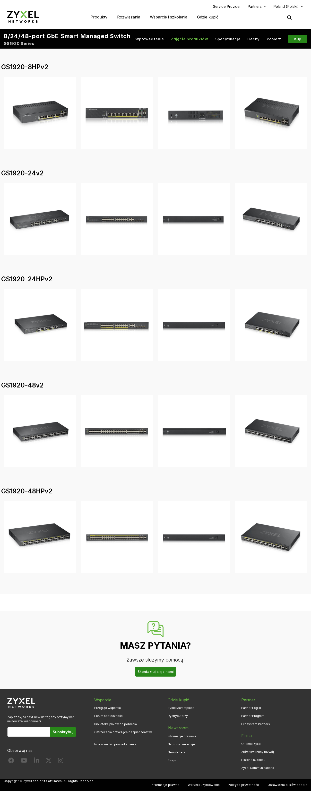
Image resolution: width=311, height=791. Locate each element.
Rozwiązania (128, 17)
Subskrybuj (63, 732)
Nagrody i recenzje (181, 744)
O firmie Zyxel (251, 744)
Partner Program (252, 716)
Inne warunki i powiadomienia (115, 744)
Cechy (253, 39)
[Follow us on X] (49, 762)
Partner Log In (251, 708)
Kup (297, 39)
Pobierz (274, 39)
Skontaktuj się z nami (156, 672)
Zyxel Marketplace (181, 708)
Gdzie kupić (207, 17)
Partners (255, 6)
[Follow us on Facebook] (11, 762)
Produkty (98, 17)
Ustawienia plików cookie (287, 785)
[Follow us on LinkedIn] (36, 762)
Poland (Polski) (286, 6)
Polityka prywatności (244, 785)
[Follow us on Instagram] (60, 762)
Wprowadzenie (149, 39)
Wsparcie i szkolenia (168, 17)
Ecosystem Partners (255, 724)
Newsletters (176, 752)
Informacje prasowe (182, 736)
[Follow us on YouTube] (24, 762)
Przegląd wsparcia (107, 708)
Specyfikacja (228, 39)
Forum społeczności (108, 716)
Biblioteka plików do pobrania (115, 724)
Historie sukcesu (253, 760)
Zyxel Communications (257, 768)
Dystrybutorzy (178, 716)
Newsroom (178, 727)
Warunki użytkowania (204, 785)
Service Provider (227, 6)
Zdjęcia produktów (189, 39)
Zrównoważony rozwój (257, 752)
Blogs (172, 760)
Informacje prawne (165, 785)
